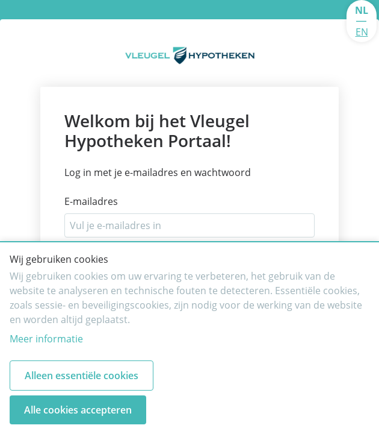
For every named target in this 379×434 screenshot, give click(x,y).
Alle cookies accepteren (78, 410)
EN (362, 32)
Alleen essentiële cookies (81, 375)
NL (361, 10)
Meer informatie (46, 338)
